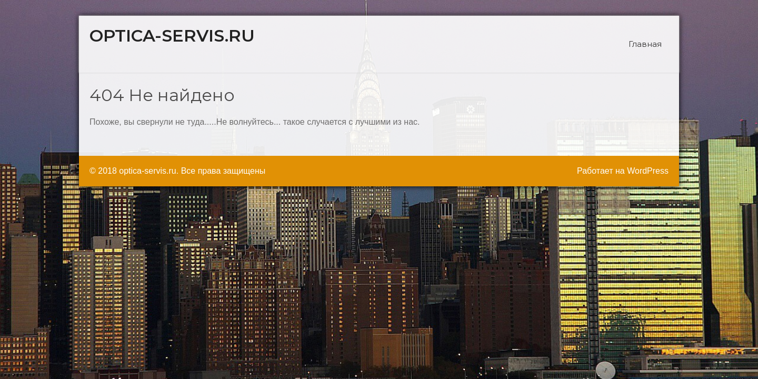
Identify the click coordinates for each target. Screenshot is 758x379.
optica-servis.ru (172, 35)
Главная (645, 44)
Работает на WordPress (623, 170)
